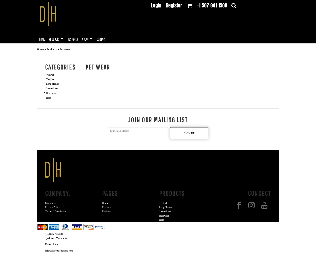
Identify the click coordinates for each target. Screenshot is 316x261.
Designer (106, 211)
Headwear (51, 93)
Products (52, 49)
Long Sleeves (52, 84)
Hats (48, 98)
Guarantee (50, 203)
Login (156, 5)
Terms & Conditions (55, 211)
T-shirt (50, 79)
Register (174, 5)
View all (50, 75)
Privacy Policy (52, 207)
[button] (56, 38)
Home (40, 49)
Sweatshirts (52, 88)
